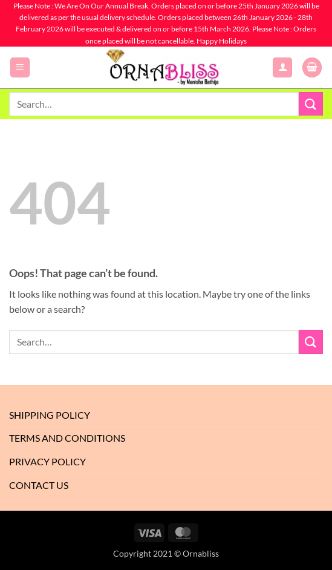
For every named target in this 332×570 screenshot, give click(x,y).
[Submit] (311, 104)
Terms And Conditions (67, 438)
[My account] (282, 67)
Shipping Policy (49, 415)
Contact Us (38, 485)
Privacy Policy (47, 461)
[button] (20, 67)
